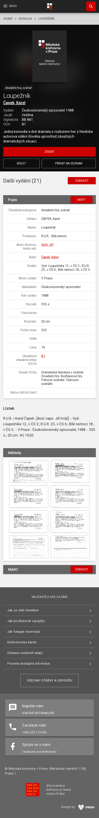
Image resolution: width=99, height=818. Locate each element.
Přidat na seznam (68, 163)
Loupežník (46, 19)
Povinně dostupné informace (28, 663)
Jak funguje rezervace (23, 631)
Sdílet (21, 163)
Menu (10, 6)
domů (8, 19)
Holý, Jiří (47, 245)
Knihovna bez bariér (22, 642)
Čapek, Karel (14, 102)
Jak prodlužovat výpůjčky (26, 621)
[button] (50, 56)
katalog (25, 19)
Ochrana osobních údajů (24, 653)
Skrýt (81, 199)
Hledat (89, 4)
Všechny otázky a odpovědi (49, 680)
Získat (49, 152)
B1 (43, 356)
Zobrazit (82, 180)
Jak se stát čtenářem (23, 610)
